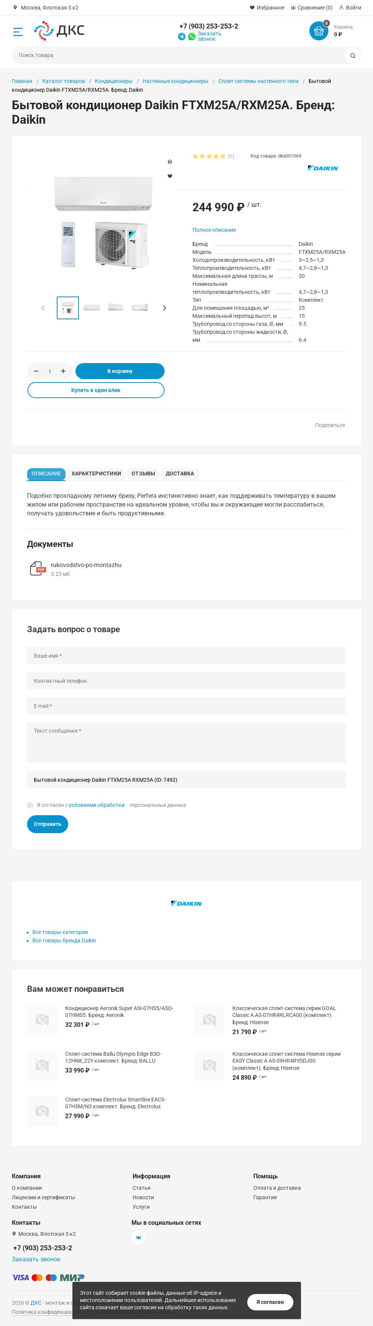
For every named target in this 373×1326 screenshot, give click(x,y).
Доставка (188, 472)
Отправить (47, 826)
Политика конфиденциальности (52, 1312)
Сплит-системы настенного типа (258, 81)
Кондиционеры (114, 81)
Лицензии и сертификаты (43, 1197)
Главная (22, 81)
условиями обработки (97, 807)
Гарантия (265, 1197)
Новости (143, 1197)
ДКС (36, 1303)
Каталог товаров (63, 81)
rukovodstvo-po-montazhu (86, 567)
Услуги (141, 1207)
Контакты (24, 1207)
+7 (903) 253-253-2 (208, 26)
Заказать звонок (209, 36)
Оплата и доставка (277, 1188)
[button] (164, 308)
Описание (48, 472)
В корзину (120, 371)
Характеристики (99, 472)
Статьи (141, 1188)
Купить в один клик (95, 390)
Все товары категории (60, 934)
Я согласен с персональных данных (111, 807)
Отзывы (148, 472)
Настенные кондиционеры (175, 81)
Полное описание (214, 230)
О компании (27, 1188)
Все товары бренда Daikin (64, 943)
